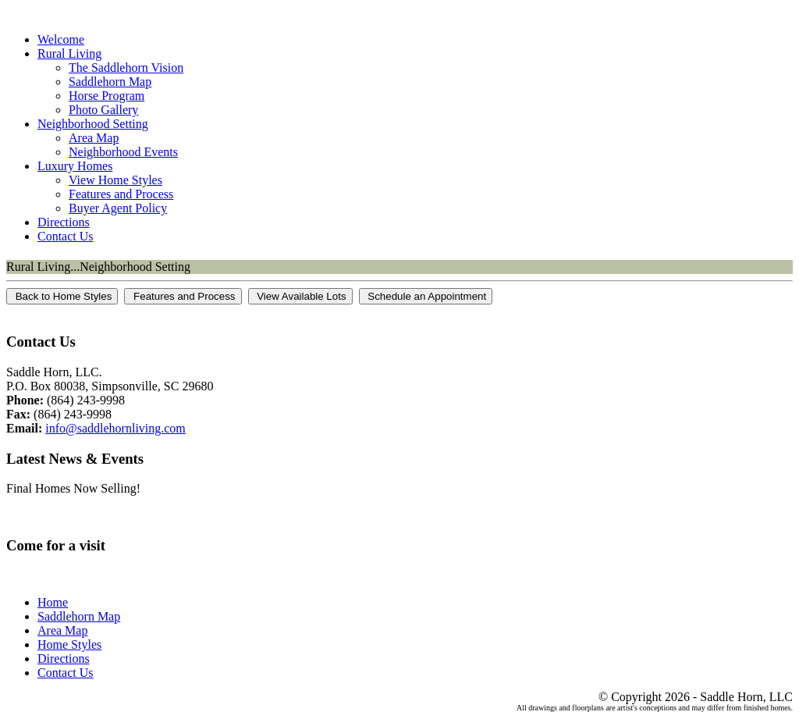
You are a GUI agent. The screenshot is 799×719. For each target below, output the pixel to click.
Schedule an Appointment (426, 296)
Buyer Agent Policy (118, 208)
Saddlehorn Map (110, 81)
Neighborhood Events (123, 151)
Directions (63, 222)
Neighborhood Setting (92, 123)
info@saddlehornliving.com (115, 428)
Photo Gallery (103, 109)
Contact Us (65, 236)
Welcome (60, 39)
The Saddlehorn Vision (126, 67)
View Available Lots (300, 296)
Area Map (94, 137)
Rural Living (69, 53)
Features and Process (121, 194)
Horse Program (106, 95)
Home (52, 602)
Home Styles (69, 644)
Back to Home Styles (62, 296)
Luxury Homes (74, 166)
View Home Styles (115, 180)
